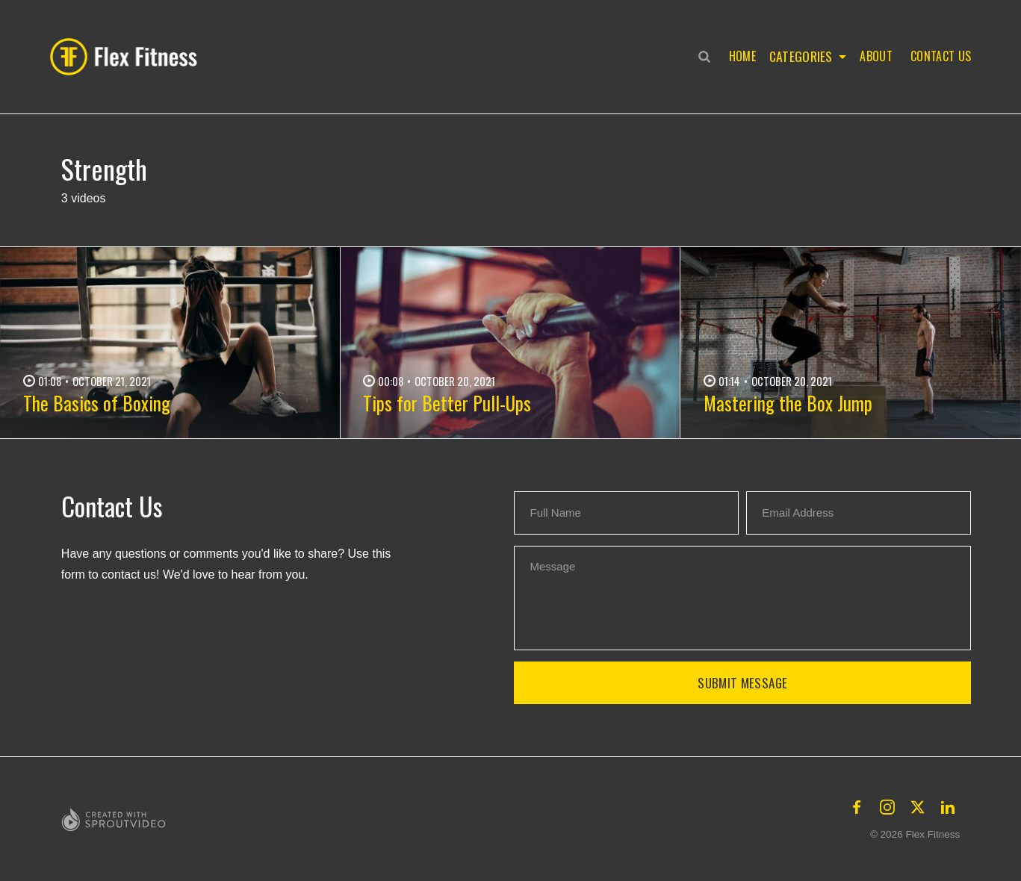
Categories (799, 56)
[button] (127, 56)
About (876, 56)
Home (739, 56)
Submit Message (742, 682)
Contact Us (940, 56)
